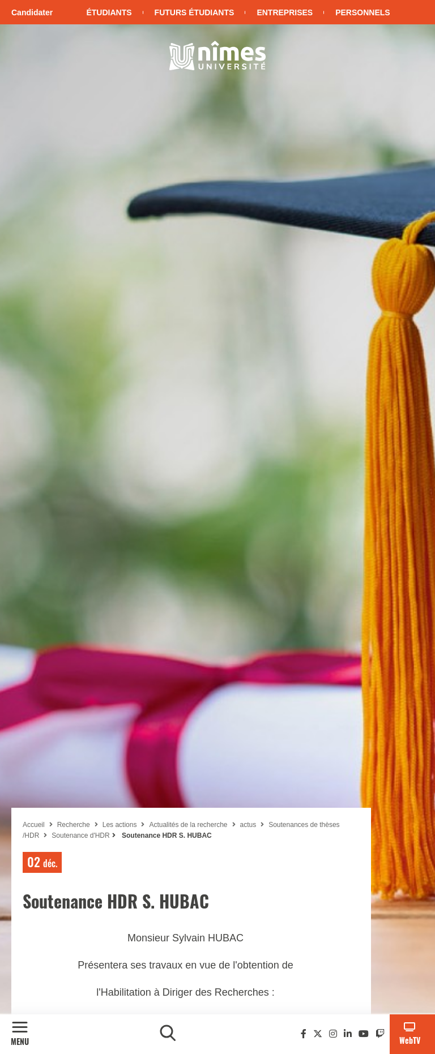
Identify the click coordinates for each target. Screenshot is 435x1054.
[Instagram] (333, 1034)
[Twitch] (380, 1034)
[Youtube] (364, 1034)
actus (248, 825)
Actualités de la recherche (188, 825)
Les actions (120, 825)
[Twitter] (317, 1034)
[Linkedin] (348, 1034)
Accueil (34, 825)
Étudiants (108, 12)
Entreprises (285, 12)
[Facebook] (303, 1034)
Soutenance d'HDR (80, 835)
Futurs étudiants (194, 12)
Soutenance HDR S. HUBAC (166, 835)
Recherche (73, 825)
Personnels (362, 12)
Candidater (32, 12)
